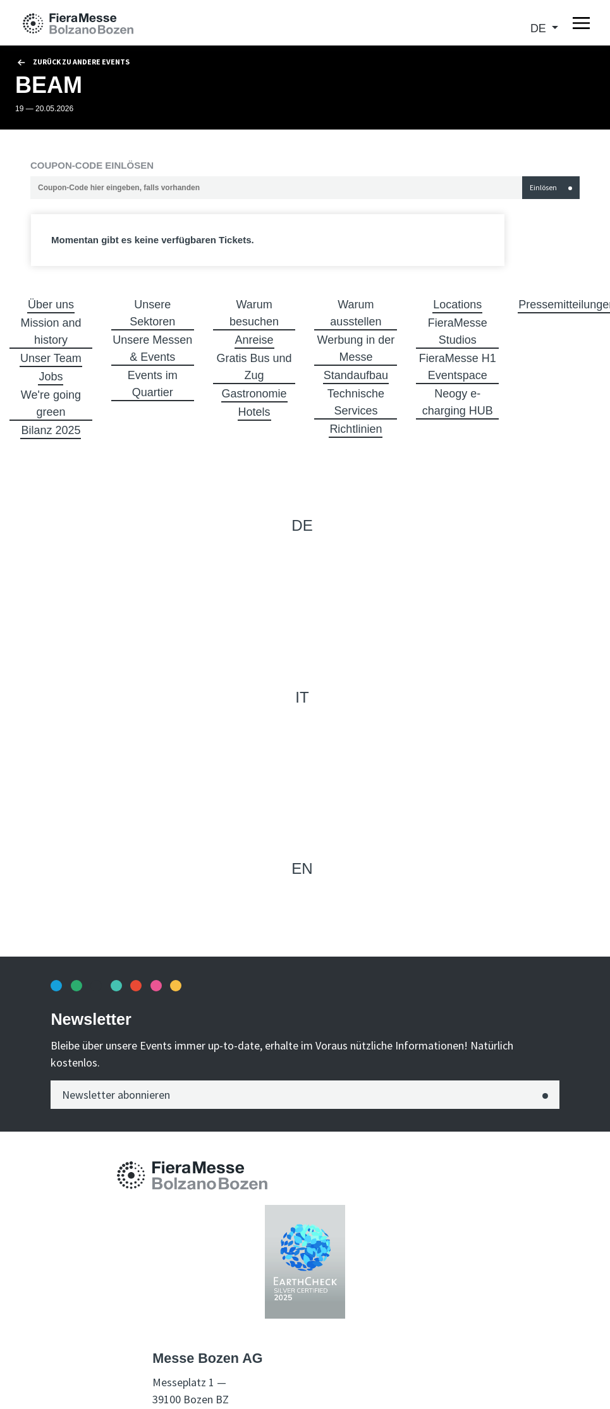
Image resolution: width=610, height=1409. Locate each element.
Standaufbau (356, 375)
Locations (457, 304)
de (539, 28)
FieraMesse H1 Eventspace (457, 367)
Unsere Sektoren (152, 313)
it (301, 697)
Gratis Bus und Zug (254, 367)
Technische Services (355, 402)
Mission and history (50, 331)
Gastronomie (254, 393)
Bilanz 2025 (50, 430)
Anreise (254, 340)
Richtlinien (355, 429)
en (302, 868)
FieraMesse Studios (457, 331)
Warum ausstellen (355, 313)
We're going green (51, 403)
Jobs (51, 376)
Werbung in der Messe (356, 348)
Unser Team (51, 358)
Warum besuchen (254, 313)
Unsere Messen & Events (152, 348)
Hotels (254, 412)
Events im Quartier (153, 384)
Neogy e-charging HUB (457, 402)
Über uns (51, 304)
